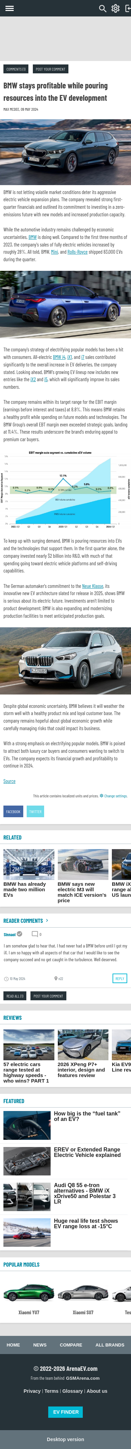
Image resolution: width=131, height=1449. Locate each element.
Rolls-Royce (77, 252)
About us (97, 1391)
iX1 (69, 357)
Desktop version (65, 1439)
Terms (51, 1391)
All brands (109, 1345)
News (40, 1345)
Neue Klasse (92, 586)
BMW (32, 237)
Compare (71, 1345)
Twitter (35, 811)
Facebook (13, 811)
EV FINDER (66, 1412)
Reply (120, 978)
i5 (46, 379)
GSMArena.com (83, 1378)
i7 (82, 357)
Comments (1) (15, 69)
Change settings (113, 795)
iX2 (33, 379)
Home (13, 1345)
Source (9, 781)
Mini (54, 252)
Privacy (32, 1391)
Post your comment (50, 69)
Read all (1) (14, 995)
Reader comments (26, 920)
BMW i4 (59, 357)
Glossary (72, 1391)
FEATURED (13, 1100)
